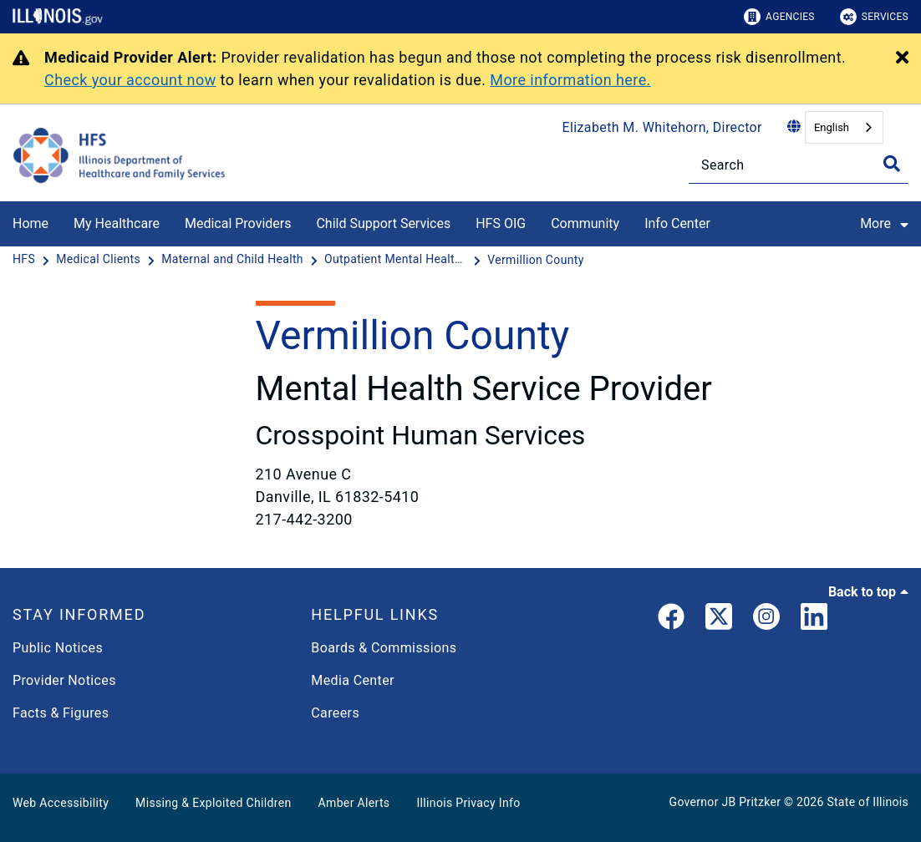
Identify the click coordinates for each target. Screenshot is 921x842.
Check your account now (130, 80)
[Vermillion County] (535, 259)
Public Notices (58, 648)
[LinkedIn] (814, 620)
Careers (335, 713)
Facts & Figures (61, 713)
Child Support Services (383, 223)
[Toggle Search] (891, 163)
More (890, 223)
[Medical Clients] (100, 259)
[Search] (798, 165)
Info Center (677, 223)
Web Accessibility (61, 802)
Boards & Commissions (383, 648)
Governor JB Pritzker (725, 802)
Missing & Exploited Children (213, 802)
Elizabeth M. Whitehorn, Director (662, 127)
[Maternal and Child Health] (234, 259)
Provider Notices (64, 680)
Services (874, 16)
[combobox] (844, 127)
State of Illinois (867, 802)
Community (585, 223)
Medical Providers (238, 223)
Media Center (352, 680)
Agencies (779, 16)
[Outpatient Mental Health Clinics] (397, 259)
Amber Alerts (354, 802)
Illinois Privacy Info (468, 802)
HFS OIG (501, 223)
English (831, 127)
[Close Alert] (902, 58)
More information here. (570, 80)
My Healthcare (117, 223)
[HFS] (25, 259)
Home (30, 223)
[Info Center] (722, 221)
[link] (671, 620)
